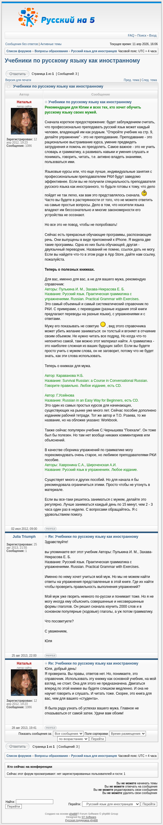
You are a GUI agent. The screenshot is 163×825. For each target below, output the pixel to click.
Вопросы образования (51, 51)
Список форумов (18, 51)
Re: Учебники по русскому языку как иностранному (93, 537)
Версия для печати (18, 80)
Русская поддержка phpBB (81, 820)
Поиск (141, 35)
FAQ (131, 35)
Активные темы (50, 44)
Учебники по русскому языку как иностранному (72, 60)
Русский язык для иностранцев (94, 51)
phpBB (73, 813)
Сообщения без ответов (21, 44)
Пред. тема (131, 80)
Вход (153, 35)
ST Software (89, 817)
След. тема (149, 80)
